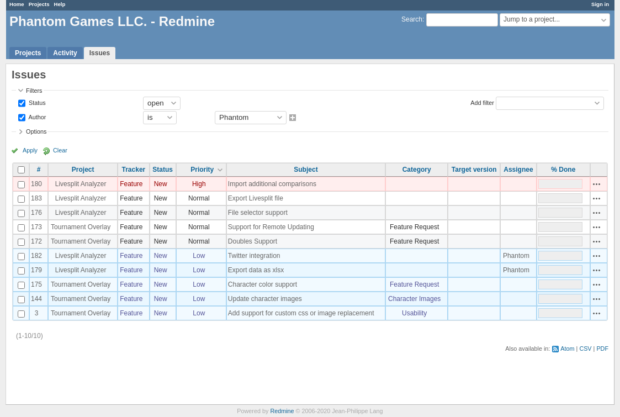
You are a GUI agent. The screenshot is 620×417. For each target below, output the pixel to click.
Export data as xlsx (256, 270)
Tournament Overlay (80, 227)
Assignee (518, 169)
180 (36, 184)
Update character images (265, 299)
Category (416, 169)
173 (36, 227)
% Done (563, 169)
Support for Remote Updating (271, 227)
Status (36, 102)
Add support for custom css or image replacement (301, 313)
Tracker (134, 169)
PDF (602, 348)
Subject (305, 169)
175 (36, 284)
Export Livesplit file (255, 198)
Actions (596, 184)
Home (16, 4)
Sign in (600, 4)
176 (36, 213)
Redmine (282, 411)
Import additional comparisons (272, 184)
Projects (39, 4)
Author (36, 116)
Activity (65, 53)
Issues (99, 53)
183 (36, 198)
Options (36, 131)
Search (411, 19)
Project (83, 169)
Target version (474, 169)
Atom (567, 348)
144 (36, 299)
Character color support (262, 284)
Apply (30, 150)
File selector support (258, 213)
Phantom (516, 256)
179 (36, 270)
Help (60, 4)
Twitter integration (254, 256)
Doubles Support (252, 241)
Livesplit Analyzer (81, 184)
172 (36, 241)
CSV (585, 348)
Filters (34, 90)
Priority (202, 169)
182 (36, 256)
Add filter (482, 102)
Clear (60, 150)
